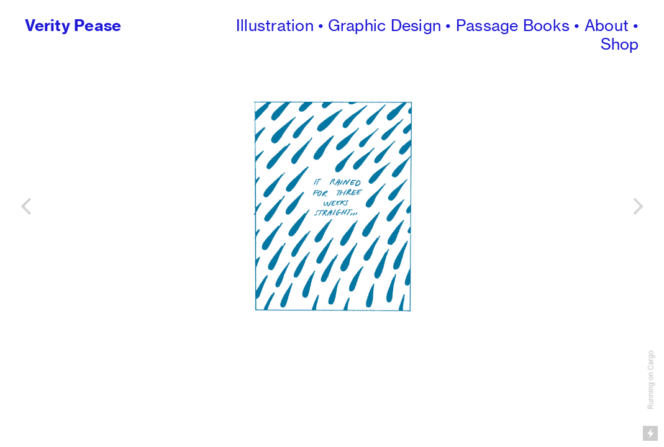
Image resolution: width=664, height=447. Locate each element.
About (606, 25)
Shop (620, 44)
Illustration (275, 25)
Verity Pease (73, 25)
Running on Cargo (651, 380)
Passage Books (513, 25)
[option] (332, 206)
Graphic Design (384, 25)
